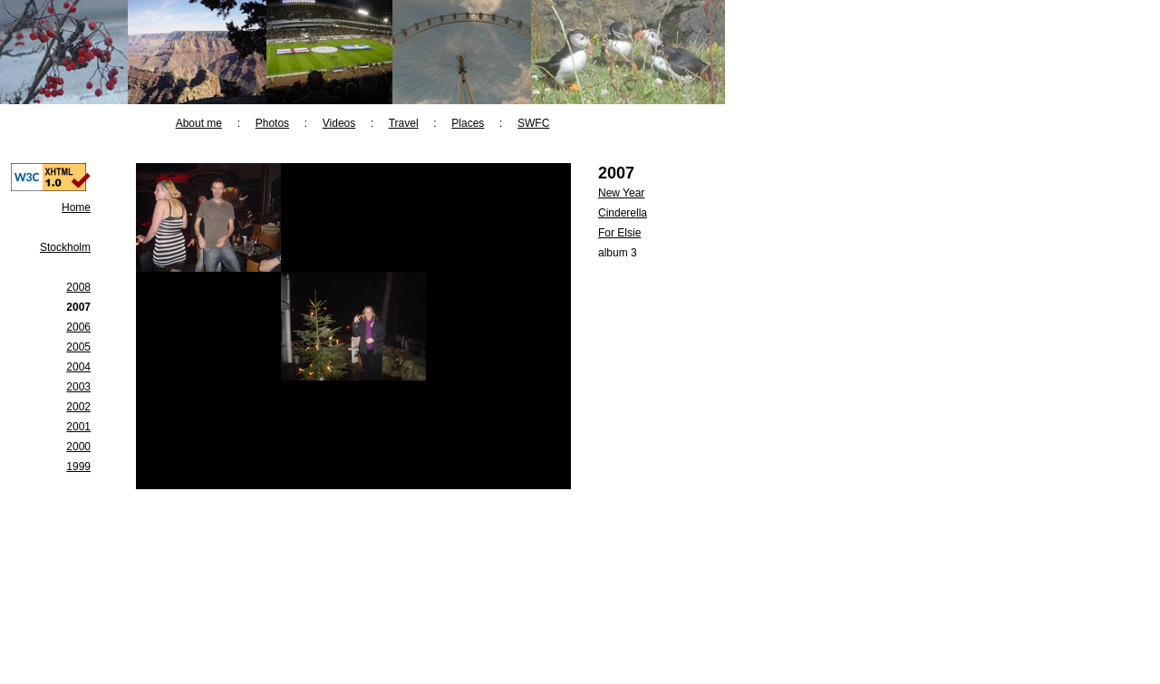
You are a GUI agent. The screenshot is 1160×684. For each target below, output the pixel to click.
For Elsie (619, 232)
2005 (78, 347)
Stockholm (65, 247)
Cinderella (622, 213)
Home (76, 207)
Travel (404, 123)
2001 (78, 426)
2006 (78, 327)
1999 (78, 466)
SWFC (533, 123)
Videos (339, 123)
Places (467, 123)
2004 (78, 367)
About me (199, 123)
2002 (78, 406)
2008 (78, 287)
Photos (272, 123)
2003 (78, 387)
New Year (621, 193)
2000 (78, 446)
